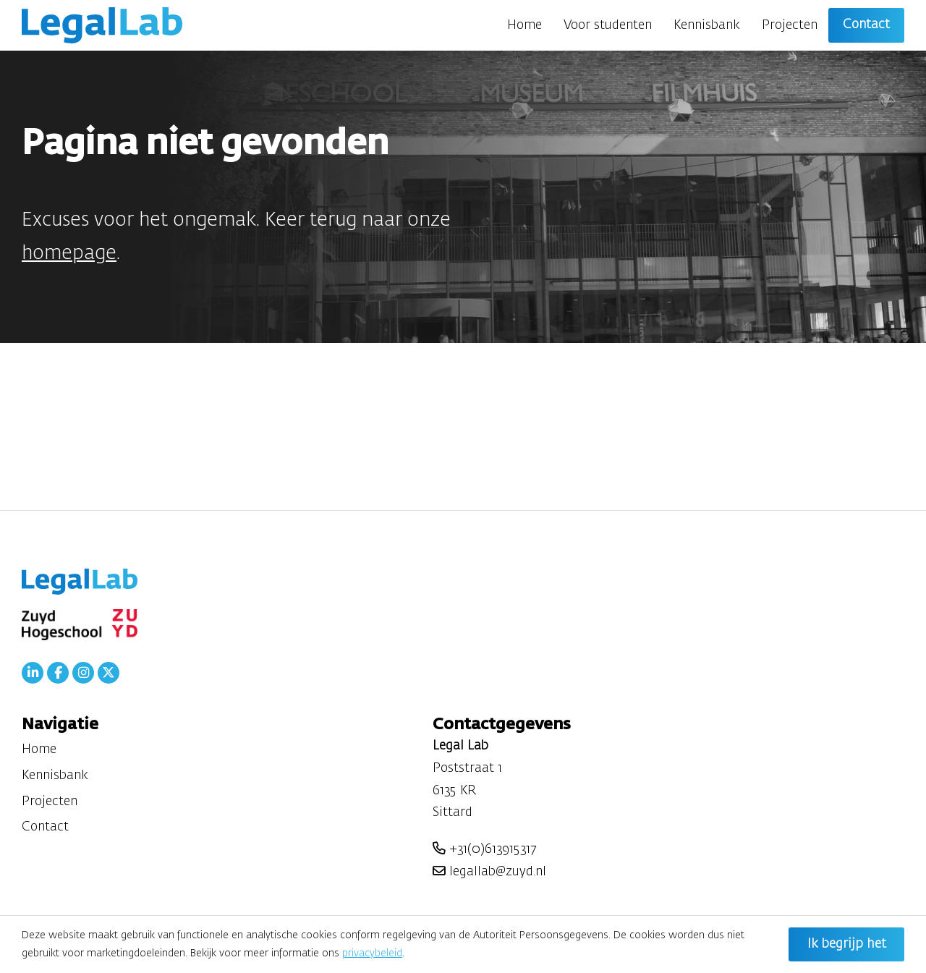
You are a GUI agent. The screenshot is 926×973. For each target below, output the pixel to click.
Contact (866, 24)
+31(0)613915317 (484, 849)
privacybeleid (372, 953)
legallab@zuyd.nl (489, 871)
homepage (69, 253)
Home (524, 25)
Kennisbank (707, 25)
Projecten (789, 25)
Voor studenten (608, 25)
